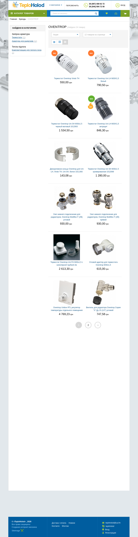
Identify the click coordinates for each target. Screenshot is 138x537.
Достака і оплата (59, 523)
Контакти (55, 526)
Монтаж (65, 526)
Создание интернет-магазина (24, 527)
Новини (72, 523)
